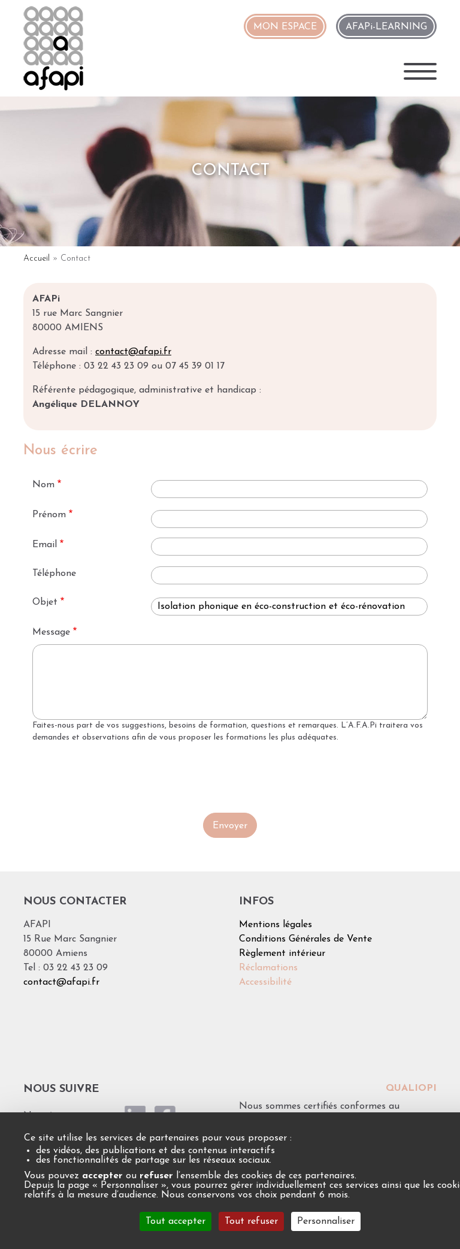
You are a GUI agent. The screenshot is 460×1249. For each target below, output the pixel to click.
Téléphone (54, 573)
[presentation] (230, 777)
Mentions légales (275, 925)
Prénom (49, 515)
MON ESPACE (285, 27)
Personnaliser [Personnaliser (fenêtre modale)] (326, 1221)
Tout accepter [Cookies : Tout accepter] (175, 1221)
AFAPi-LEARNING (386, 27)
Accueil (36, 258)
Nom (43, 485)
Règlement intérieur (282, 953)
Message (51, 632)
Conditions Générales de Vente (305, 939)
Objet (45, 602)
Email (44, 545)
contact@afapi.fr (133, 352)
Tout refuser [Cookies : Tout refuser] (251, 1221)
